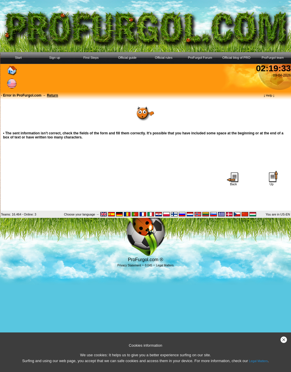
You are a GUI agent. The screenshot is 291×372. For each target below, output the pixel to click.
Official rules (163, 57)
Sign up (54, 57)
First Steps (91, 57)
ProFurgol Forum (200, 57)
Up (271, 182)
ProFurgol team (273, 57)
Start (18, 57)
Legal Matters (258, 361)
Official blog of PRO (236, 57)
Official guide (127, 57)
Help (269, 95)
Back (233, 182)
